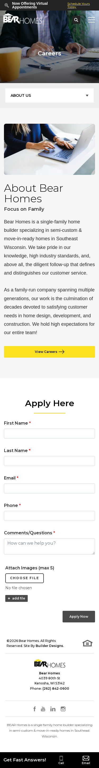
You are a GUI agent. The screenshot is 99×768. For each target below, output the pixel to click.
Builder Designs (49, 646)
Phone (12, 505)
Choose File (24, 578)
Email (11, 478)
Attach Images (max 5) (29, 567)
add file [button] (18, 598)
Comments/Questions (29, 532)
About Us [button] (21, 95)
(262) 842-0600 (56, 688)
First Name (17, 423)
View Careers (46, 352)
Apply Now (78, 616)
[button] (76, 20)
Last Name (17, 450)
